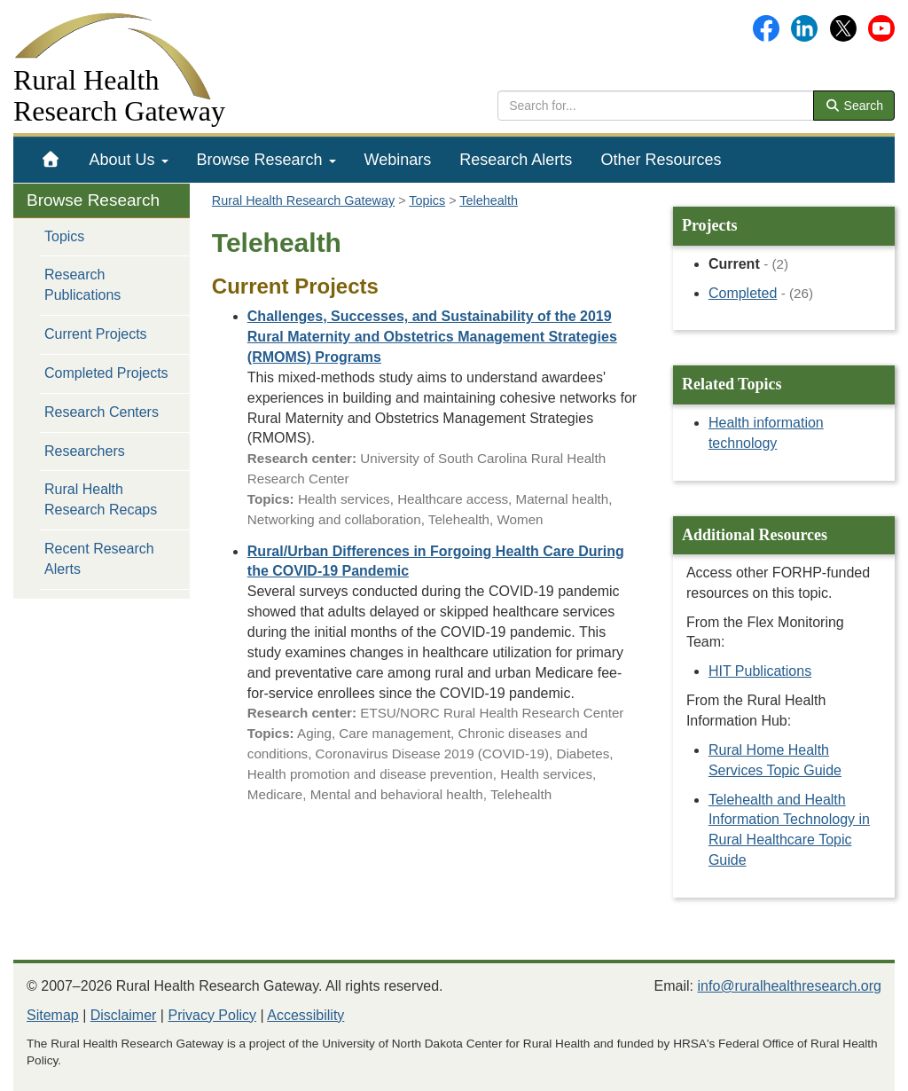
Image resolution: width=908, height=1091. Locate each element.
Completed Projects (106, 373)
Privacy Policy (212, 1015)
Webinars (398, 160)
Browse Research (266, 160)
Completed (742, 293)
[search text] (655, 105)
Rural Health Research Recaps (100, 499)
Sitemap (53, 1015)
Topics (64, 236)
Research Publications (82, 284)
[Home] (51, 160)
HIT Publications (759, 671)
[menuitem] (51, 160)
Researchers (84, 451)
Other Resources (660, 160)
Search (854, 105)
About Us (129, 160)
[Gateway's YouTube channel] (881, 27)
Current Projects (95, 333)
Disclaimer (123, 1015)
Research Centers (101, 412)
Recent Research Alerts (99, 559)
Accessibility (305, 1015)
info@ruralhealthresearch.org (789, 985)
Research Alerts (515, 160)
